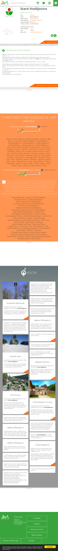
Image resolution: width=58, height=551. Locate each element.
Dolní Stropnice (36, 147)
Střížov (18, 164)
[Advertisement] (29, 102)
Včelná (36, 164)
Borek (15, 139)
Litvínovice (10, 155)
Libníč (48, 153)
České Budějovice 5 (14, 145)
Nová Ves (37, 155)
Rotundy (37, 189)
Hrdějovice (11, 151)
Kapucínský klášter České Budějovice (28, 202)
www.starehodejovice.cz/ (36, 32)
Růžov (8, 161)
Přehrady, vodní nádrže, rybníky (12, 186)
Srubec (30, 161)
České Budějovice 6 (28, 145)
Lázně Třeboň (20, 230)
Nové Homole (46, 155)
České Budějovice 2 (14, 143)
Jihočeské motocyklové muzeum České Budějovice (28, 210)
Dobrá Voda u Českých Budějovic (18, 147)
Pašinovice (41, 157)
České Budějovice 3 (28, 143)
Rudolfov (48, 159)
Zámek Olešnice (44, 228)
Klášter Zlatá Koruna (14, 228)
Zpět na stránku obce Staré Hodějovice (47, 85)
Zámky (7, 189)
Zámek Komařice (39, 214)
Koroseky (34, 153)
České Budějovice (34, 18)
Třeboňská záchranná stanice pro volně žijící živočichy (29, 234)
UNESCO (33, 182)
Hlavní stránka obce (52, 42)
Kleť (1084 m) (35, 239)
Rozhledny (45, 186)
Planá (48, 157)
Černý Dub (18, 141)
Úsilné (30, 164)
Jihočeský (32, 15)
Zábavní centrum (40, 193)
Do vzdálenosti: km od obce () (21, 170)
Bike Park (15, 193)
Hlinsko (41, 149)
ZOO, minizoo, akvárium (14, 182)
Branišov (43, 139)
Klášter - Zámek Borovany (36, 218)
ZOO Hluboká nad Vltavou (34, 222)
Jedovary (41, 151)
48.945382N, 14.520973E (36, 20)
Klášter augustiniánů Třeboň (40, 236)
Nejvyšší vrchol (6, 193)
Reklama (37, 524)
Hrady (52, 186)
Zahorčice (26, 166)
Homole (48, 149)
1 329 (31, 28)
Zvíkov (44, 166)
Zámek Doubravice (18, 198)
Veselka (42, 164)
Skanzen (53, 182)
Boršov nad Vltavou (32, 139)
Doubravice (46, 147)
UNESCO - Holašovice (34, 230)
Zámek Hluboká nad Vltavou (21, 224)
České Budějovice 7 (42, 145)
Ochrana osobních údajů (10, 541)
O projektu (36, 518)
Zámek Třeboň (12, 236)
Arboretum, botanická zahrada (31, 186)
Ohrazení (10, 157)
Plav (8, 159)
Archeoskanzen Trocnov (14, 216)
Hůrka (18, 151)
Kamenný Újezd (17, 153)
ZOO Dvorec (45, 220)
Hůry (23, 151)
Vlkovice (14, 166)
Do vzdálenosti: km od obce (23, 126)
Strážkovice (11, 164)
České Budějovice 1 (42, 141)
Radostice (19, 159)
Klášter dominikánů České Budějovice (28, 208)
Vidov (48, 164)
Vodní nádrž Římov (38, 224)
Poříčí (13, 159)
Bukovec (11, 141)
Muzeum (31, 193)
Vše (4, 182)
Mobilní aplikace (37, 535)
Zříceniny (14, 189)
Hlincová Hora (33, 149)
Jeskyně (44, 189)
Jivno (8, 153)
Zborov (38, 166)
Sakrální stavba (52, 193)
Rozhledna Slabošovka (30, 228)
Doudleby (10, 149)
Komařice (27, 153)
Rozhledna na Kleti (24, 239)
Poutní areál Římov (19, 218)
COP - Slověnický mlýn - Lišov (38, 226)
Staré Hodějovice (33, 8)
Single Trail (23, 193)
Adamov (9, 139)
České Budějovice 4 (42, 143)
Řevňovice (33, 159)
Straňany (48, 161)
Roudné (40, 159)
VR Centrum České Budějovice (28, 206)
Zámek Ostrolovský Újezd (32, 216)
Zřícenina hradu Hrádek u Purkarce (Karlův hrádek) (28, 232)
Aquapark (25, 182)
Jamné (35, 151)
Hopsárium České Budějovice (35, 198)
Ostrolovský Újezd (31, 157)
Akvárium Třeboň (24, 236)
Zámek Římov (47, 216)
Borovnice (21, 139)
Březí (49, 139)
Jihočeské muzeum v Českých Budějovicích (28, 200)
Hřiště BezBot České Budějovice (22, 214)
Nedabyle (29, 155)
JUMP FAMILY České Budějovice (23, 212)
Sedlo (13, 161)
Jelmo (47, 151)
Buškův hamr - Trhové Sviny (18, 226)
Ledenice (42, 153)
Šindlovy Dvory (21, 161)
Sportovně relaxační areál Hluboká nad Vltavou (24, 220)
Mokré (23, 155)
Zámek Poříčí (39, 212)
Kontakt (31, 541)
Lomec (17, 155)
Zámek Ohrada (19, 222)
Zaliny (33, 166)
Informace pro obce (37, 529)
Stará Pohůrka (38, 161)
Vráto (20, 166)
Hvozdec (29, 151)
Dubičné (17, 149)
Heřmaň (24, 149)
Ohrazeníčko (19, 157)
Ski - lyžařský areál (43, 182)
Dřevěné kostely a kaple (26, 189)
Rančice (26, 159)
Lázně (50, 189)
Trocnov (24, 164)
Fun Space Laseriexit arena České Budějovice (29, 204)
